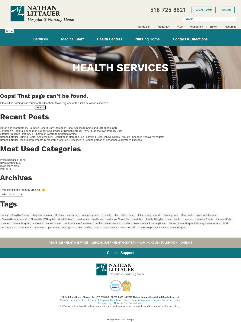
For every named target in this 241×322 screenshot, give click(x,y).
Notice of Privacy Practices (73, 300)
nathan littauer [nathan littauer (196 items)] (53, 223)
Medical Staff (72, 39)
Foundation (196, 26)
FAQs (180, 26)
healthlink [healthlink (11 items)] (138, 219)
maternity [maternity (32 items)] (38, 223)
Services (40, 39)
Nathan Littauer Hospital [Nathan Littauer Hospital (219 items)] (108, 223)
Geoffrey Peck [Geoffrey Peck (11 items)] (171, 215)
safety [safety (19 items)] (88, 227)
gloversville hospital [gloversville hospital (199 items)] (206, 215)
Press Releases (9, 159)
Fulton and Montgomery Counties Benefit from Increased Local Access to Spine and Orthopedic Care (58, 127)
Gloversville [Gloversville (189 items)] (187, 215)
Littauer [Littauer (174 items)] (5, 223)
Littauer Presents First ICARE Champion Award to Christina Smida (38, 133)
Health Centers (109, 39)
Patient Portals (203, 9)
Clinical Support (120, 253)
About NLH (163, 26)
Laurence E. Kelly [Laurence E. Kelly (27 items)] (204, 219)
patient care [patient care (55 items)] (25, 227)
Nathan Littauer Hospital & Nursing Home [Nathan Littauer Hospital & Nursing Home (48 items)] (144, 223)
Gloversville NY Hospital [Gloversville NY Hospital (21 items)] (43, 219)
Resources (230, 26)
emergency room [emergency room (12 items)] (90, 215)
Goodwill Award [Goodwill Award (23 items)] (66, 219)
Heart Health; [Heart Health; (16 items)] (173, 219)
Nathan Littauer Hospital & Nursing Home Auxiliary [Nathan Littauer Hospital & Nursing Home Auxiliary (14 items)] (194, 223)
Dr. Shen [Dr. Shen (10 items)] (59, 215)
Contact (186, 242)
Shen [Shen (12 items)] (97, 227)
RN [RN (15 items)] (80, 227)
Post (2, 168)
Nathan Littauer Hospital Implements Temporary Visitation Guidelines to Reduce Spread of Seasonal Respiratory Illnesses (71, 139)
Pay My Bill (143, 26)
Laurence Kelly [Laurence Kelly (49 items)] (223, 219)
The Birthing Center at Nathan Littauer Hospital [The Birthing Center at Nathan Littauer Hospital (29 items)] (162, 227)
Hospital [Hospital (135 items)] (188, 219)
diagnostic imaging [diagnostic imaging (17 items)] (42, 215)
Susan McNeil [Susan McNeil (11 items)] (128, 227)
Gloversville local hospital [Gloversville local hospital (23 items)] (14, 219)
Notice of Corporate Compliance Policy (109, 300)
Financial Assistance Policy (145, 300)
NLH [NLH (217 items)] (225, 223)
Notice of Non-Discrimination (128, 303)
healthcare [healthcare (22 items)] (97, 219)
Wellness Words (9, 165)
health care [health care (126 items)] (83, 219)
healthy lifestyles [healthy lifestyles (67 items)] (154, 219)
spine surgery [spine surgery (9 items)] (110, 227)
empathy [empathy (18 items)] (107, 215)
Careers (227, 9)
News (213, 26)
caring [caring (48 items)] (5, 215)
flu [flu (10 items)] (116, 215)
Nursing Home (147, 39)
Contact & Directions (190, 39)
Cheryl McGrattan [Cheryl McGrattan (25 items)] (20, 215)
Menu (9, 31)
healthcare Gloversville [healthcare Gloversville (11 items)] (118, 219)
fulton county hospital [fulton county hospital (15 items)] (149, 215)
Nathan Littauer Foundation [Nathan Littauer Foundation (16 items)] (78, 223)
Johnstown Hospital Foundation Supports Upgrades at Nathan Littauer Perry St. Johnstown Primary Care (61, 130)
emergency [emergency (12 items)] (73, 215)
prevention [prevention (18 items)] (53, 227)
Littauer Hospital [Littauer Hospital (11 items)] (21, 223)
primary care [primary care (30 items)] (69, 227)
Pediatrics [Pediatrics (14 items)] (39, 227)
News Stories (7, 162)
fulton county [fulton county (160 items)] (127, 215)
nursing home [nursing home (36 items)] (8, 227)
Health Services (77, 242)
